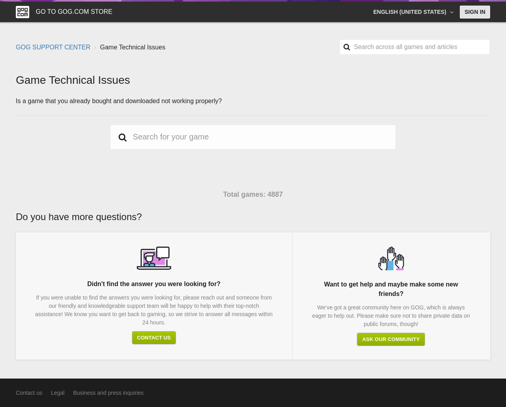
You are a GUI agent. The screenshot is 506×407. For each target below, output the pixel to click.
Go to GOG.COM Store (74, 11)
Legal (57, 393)
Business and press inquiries (108, 393)
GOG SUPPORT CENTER (53, 47)
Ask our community (390, 339)
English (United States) (410, 12)
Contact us (154, 338)
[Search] (415, 47)
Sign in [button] (474, 12)
